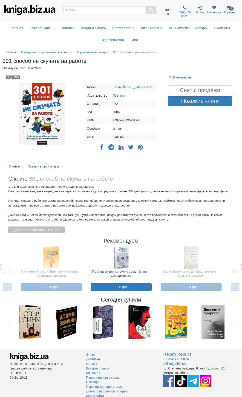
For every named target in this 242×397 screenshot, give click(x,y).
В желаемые (180, 77)
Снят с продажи (200, 90)
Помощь (92, 382)
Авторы (201, 28)
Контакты (93, 373)
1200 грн (51, 287)
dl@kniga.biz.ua (174, 364)
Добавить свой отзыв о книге (36, 230)
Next (232, 322)
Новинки (67, 28)
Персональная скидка (102, 377)
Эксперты (222, 28)
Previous (10, 322)
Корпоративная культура (93, 52)
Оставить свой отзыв (43, 166)
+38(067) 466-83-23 (177, 354)
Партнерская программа (104, 387)
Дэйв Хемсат (143, 87)
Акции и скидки (93, 28)
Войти (200, 10)
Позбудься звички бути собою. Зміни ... (121, 271)
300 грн (191, 287)
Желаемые (214, 10)
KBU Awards (179, 28)
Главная (16, 28)
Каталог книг (42, 28)
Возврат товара (97, 368)
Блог (134, 40)
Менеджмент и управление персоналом (46, 52)
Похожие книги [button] (200, 101)
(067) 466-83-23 (185, 12)
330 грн (121, 287)
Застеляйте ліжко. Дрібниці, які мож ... (191, 271)
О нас (90, 354)
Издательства (112, 40)
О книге (14, 166)
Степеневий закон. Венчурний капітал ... (51, 271)
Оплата (91, 364)
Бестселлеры (123, 28)
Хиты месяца (151, 28)
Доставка (93, 359)
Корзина (229, 10)
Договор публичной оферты (106, 391)
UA (168, 14)
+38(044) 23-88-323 (177, 359)
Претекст (119, 95)
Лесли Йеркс (122, 87)
